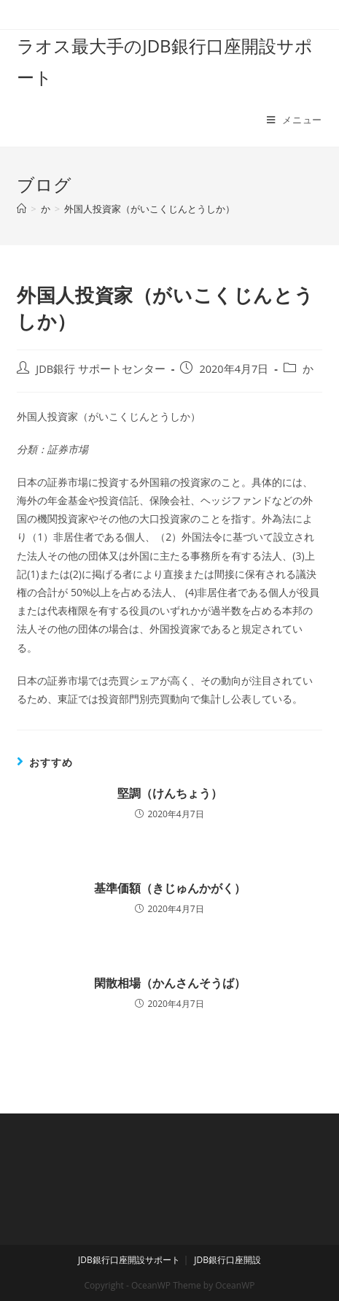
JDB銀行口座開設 (227, 1260)
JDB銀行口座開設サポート (129, 1260)
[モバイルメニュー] (294, 120)
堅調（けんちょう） (169, 793)
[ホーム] (21, 208)
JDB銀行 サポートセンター (100, 369)
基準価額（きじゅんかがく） (170, 888)
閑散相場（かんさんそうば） (170, 983)
